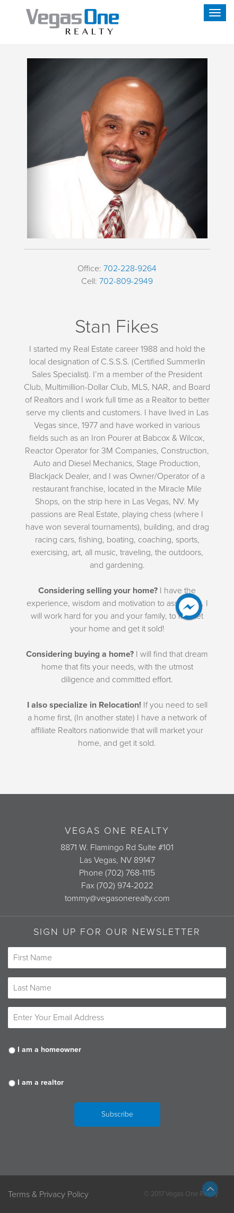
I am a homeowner (49, 1049)
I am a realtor (41, 1082)
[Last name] (117, 987)
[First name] (117, 957)
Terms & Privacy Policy (48, 1194)
